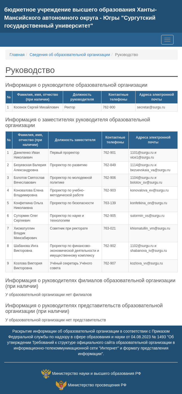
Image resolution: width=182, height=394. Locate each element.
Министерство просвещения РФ (97, 385)
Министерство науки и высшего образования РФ (96, 373)
